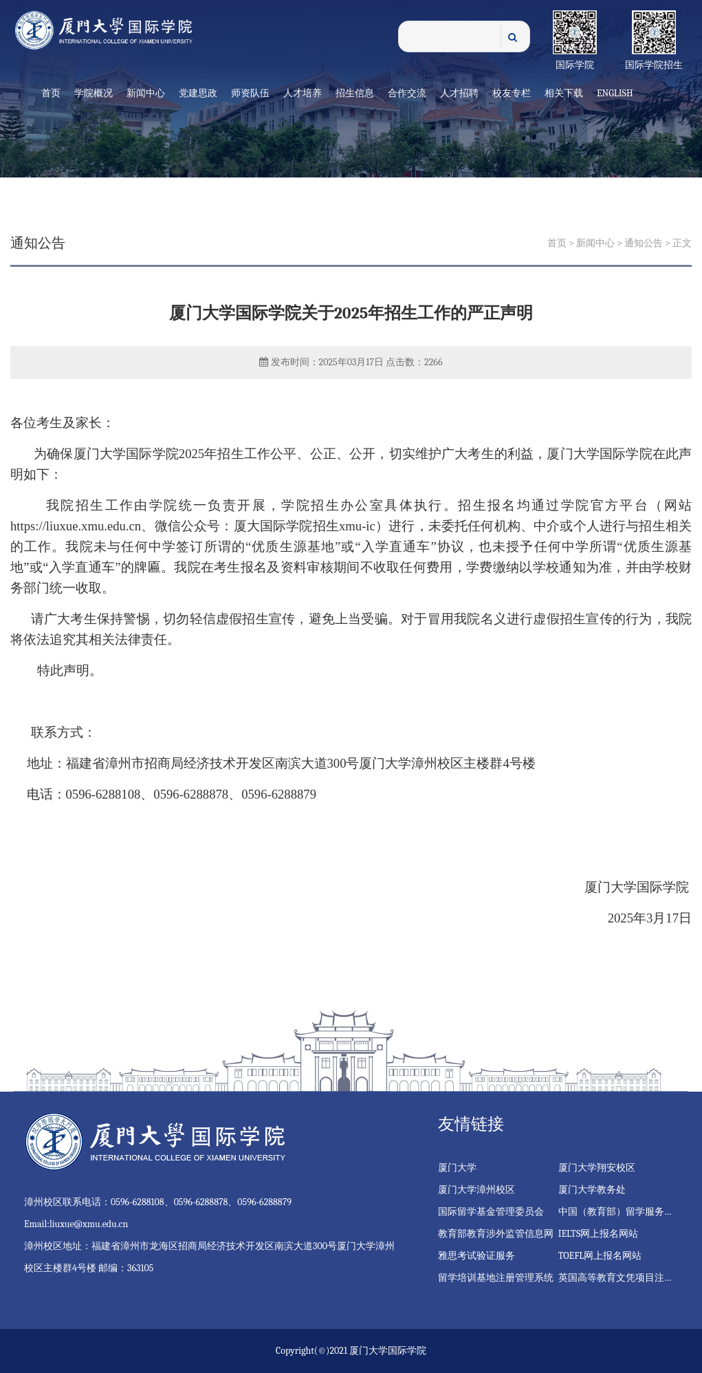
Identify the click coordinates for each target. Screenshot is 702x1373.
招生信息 (355, 93)
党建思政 (198, 93)
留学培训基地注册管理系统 (495, 1278)
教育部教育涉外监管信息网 (495, 1234)
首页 (51, 93)
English (615, 93)
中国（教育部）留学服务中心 (620, 1212)
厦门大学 (457, 1168)
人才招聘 (459, 93)
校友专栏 (511, 93)
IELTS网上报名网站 (598, 1234)
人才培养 (302, 93)
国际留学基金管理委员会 (491, 1212)
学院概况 (93, 93)
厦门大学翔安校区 (596, 1168)
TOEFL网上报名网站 (600, 1256)
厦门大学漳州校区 (476, 1190)
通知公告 (643, 243)
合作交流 (407, 93)
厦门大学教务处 (592, 1190)
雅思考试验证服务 (476, 1256)
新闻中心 (146, 93)
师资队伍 (250, 93)
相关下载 (564, 93)
